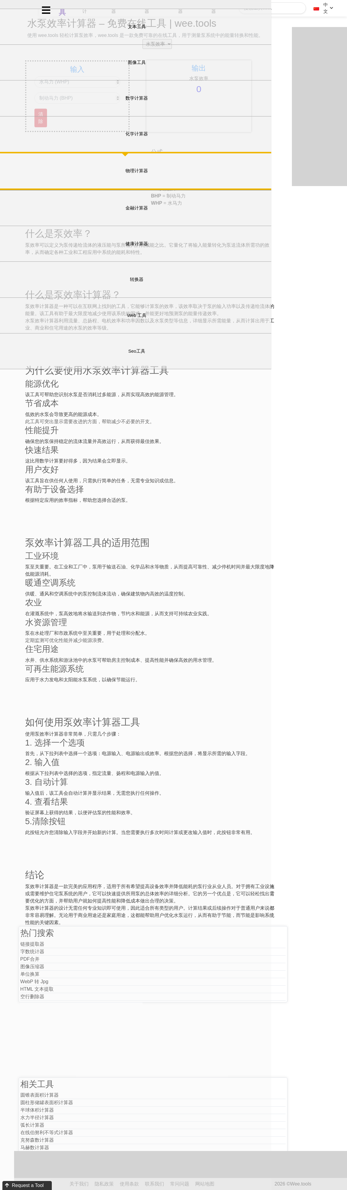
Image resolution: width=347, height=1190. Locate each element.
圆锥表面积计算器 (79, 1125)
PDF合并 (69, 989)
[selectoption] (180, 53)
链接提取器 (72, 974)
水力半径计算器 (77, 1148)
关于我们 (119, 1183)
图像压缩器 (72, 996)
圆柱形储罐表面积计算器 (86, 1133)
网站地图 (244, 1183)
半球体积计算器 (77, 1140)
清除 (79, 126)
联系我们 (194, 1183)
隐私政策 (144, 1183)
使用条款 (169, 1183)
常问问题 (219, 1183)
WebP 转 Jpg (74, 1011)
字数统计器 (72, 981)
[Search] (275, 8)
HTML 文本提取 (76, 1019)
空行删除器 (72, 1026)
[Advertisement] (128, 187)
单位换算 (69, 1004)
